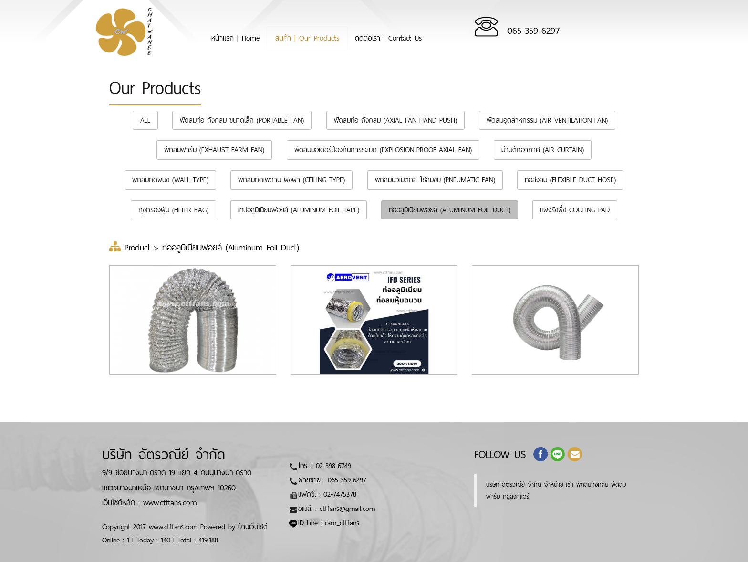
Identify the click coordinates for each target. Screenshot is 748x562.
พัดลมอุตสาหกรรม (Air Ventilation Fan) (547, 120)
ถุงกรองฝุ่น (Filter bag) (173, 210)
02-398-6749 (333, 465)
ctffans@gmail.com (347, 508)
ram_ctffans (342, 523)
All (145, 120)
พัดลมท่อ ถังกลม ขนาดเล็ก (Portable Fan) (242, 120)
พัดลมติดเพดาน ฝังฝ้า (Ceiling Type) (291, 180)
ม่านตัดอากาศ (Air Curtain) (542, 150)
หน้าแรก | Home (253, 35)
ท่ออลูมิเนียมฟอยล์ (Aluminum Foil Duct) (449, 210)
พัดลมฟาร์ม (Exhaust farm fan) (214, 150)
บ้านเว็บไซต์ (253, 526)
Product (139, 247)
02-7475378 (339, 494)
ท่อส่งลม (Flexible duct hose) (570, 180)
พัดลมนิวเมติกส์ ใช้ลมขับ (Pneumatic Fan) (435, 180)
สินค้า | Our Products (344, 36)
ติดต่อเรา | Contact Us (453, 36)
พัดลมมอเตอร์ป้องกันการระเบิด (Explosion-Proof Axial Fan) (383, 150)
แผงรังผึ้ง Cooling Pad (575, 210)
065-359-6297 (612, 30)
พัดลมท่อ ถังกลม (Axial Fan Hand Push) (395, 120)
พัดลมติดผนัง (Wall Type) (170, 180)
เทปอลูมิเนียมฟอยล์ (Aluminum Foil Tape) (298, 210)
